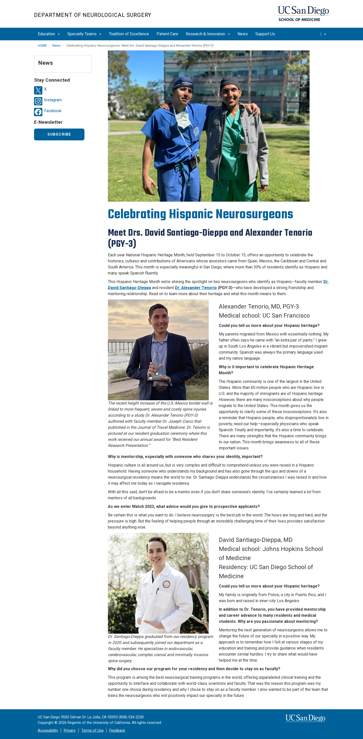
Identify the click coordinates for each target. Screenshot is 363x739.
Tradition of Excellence (129, 34)
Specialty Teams (84, 34)
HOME (42, 45)
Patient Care (167, 34)
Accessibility (48, 730)
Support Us (265, 34)
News (242, 34)
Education (49, 34)
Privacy (70, 730)
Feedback (117, 730)
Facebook (53, 110)
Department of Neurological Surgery (92, 15)
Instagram (53, 100)
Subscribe (59, 134)
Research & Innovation (208, 34)
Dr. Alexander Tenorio (196, 287)
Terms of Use (92, 730)
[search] (323, 34)
